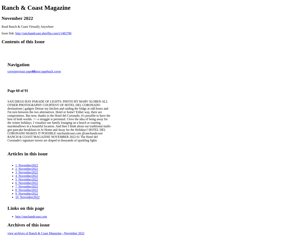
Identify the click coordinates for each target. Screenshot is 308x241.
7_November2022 (26, 186)
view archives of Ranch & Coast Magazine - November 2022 (45, 233)
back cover (54, 71)
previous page (23, 71)
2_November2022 (26, 168)
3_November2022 (26, 172)
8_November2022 (26, 190)
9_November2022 (26, 193)
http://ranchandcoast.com (31, 216)
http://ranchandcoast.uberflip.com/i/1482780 (43, 33)
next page (41, 71)
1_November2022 (26, 165)
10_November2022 (27, 197)
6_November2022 (26, 183)
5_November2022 (26, 179)
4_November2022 (26, 176)
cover (11, 71)
